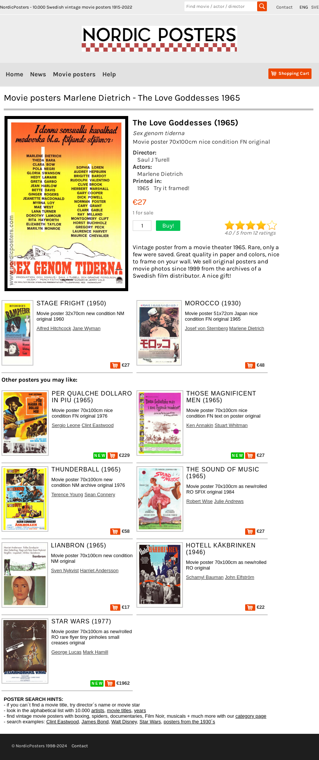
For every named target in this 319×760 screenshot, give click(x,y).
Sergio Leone (66, 425)
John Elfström (239, 577)
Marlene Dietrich (160, 173)
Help (109, 74)
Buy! (168, 225)
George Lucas (66, 652)
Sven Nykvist (65, 570)
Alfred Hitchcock (53, 328)
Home (14, 74)
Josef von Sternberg (206, 328)
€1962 (117, 683)
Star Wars (150, 721)
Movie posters (74, 74)
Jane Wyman (86, 328)
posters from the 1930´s (189, 721)
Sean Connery (99, 494)
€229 (119, 455)
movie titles (119, 710)
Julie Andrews (229, 501)
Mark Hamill (95, 652)
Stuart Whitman (230, 425)
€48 (255, 365)
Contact (284, 7)
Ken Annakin (199, 425)
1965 (143, 188)
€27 (120, 365)
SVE (315, 7)
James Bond (94, 721)
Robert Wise (199, 501)
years (140, 710)
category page (250, 716)
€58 (120, 531)
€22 (255, 607)
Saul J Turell (153, 159)
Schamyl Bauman (204, 577)
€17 (120, 607)
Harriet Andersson (99, 570)
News (38, 74)
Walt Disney (124, 721)
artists (97, 710)
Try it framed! (171, 188)
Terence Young (67, 494)
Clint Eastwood (98, 425)
